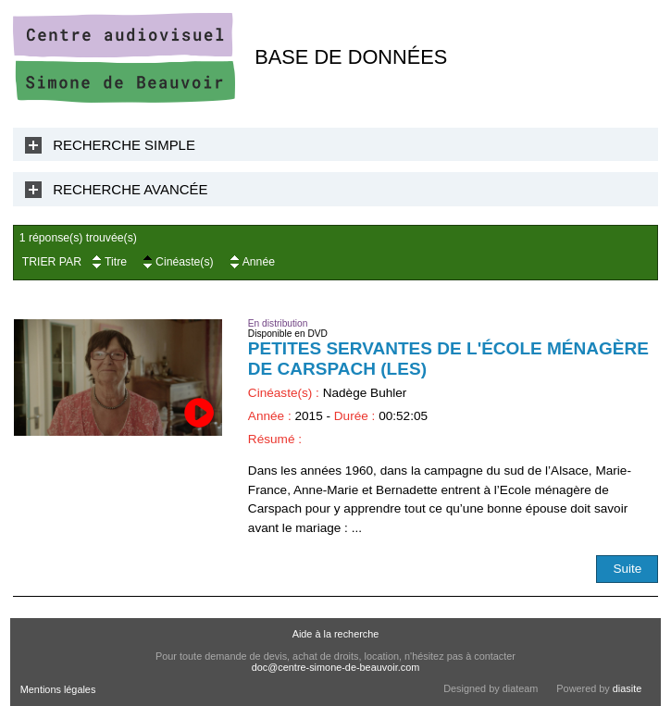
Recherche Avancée (130, 189)
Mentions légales (58, 689)
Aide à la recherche (335, 633)
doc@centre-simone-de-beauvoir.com (336, 667)
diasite (627, 688)
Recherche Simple (124, 145)
